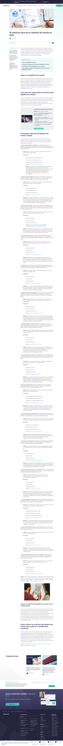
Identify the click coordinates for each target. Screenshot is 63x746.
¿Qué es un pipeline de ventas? (29, 62)
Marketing (58, 742)
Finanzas (15, 29)
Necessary (34, 742)
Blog (8, 711)
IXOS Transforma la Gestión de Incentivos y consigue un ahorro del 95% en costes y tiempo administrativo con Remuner (49, 670)
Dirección (11, 29)
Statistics (50, 742)
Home (6, 711)
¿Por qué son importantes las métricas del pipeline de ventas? (35, 64)
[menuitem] (48, 5)
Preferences (42, 742)
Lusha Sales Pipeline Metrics (35, 194)
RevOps (31, 29)
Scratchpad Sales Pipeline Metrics (36, 224)
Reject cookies (42, 744)
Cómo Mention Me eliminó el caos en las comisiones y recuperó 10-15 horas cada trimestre (13, 58)
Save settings (34, 744)
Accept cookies (50, 744)
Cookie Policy (3, 744)
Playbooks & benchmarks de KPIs (23, 29)
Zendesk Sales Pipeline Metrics (35, 164)
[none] (48, 5)
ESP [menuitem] (48, 5)
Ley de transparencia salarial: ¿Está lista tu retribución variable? (13, 52)
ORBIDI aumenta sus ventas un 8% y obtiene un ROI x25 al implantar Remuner (33, 669)
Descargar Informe (39, 128)
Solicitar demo (12, 704)
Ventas (34, 29)
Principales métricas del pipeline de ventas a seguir (33, 66)
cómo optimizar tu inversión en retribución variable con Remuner (38, 643)
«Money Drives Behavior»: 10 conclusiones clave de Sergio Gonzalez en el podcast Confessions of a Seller (13, 66)
